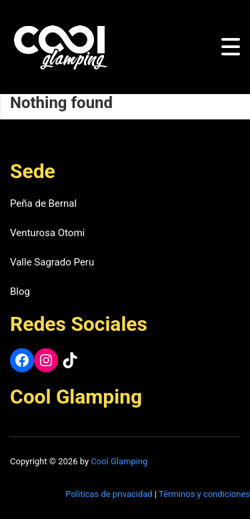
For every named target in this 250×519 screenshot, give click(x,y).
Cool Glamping (119, 461)
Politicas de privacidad (108, 494)
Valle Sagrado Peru (52, 262)
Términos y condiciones (204, 494)
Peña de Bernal (43, 203)
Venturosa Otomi (47, 233)
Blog (20, 292)
